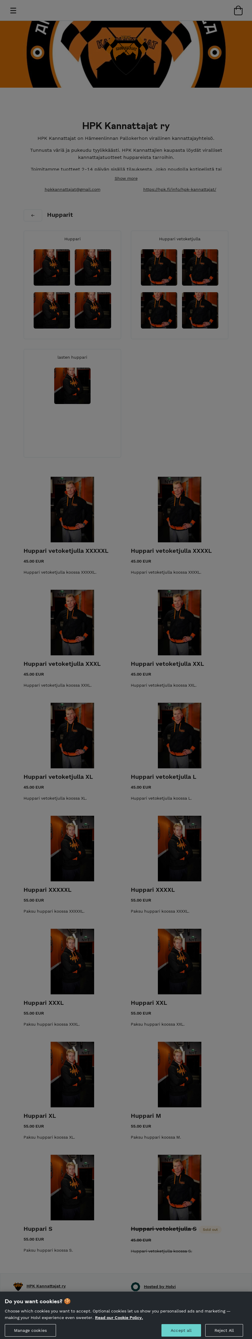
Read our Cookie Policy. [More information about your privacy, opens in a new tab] (119, 1321)
